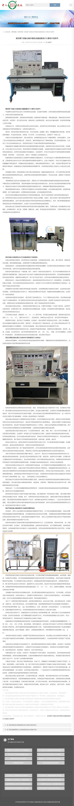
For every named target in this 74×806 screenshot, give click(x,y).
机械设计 (7, 163)
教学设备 (14, 32)
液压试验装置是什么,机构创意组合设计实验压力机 (22, 729)
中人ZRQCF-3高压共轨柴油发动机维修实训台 (52, 780)
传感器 (22, 488)
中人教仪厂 (49, 42)
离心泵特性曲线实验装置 (51, 763)
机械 (52, 132)
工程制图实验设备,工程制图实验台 (51, 784)
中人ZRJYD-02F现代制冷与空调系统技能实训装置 (52, 754)
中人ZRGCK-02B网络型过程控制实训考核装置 (52, 750)
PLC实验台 (31, 802)
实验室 (16, 146)
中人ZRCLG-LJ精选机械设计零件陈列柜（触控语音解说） (52, 775)
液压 (6, 109)
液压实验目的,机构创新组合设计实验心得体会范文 (22, 725)
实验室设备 (37, 802)
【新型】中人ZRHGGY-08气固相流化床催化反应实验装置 (19, 750)
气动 (9, 508)
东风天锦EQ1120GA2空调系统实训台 (18, 784)
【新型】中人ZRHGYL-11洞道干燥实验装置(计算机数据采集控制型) (19, 780)
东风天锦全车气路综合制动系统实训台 (51, 788)
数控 (63, 621)
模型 (44, 266)
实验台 (16, 195)
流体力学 (23, 289)
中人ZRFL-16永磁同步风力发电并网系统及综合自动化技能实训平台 (19, 775)
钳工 (18, 664)
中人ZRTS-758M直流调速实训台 (18, 754)
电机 (42, 132)
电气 (44, 575)
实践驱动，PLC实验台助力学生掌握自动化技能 (52, 758)
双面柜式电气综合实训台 (18, 758)
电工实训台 (44, 802)
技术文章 (20, 32)
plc (61, 575)
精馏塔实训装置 (18, 763)
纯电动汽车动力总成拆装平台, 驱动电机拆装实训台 (19, 788)
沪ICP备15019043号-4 (21, 802)
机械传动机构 (51, 802)
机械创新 (24, 109)
